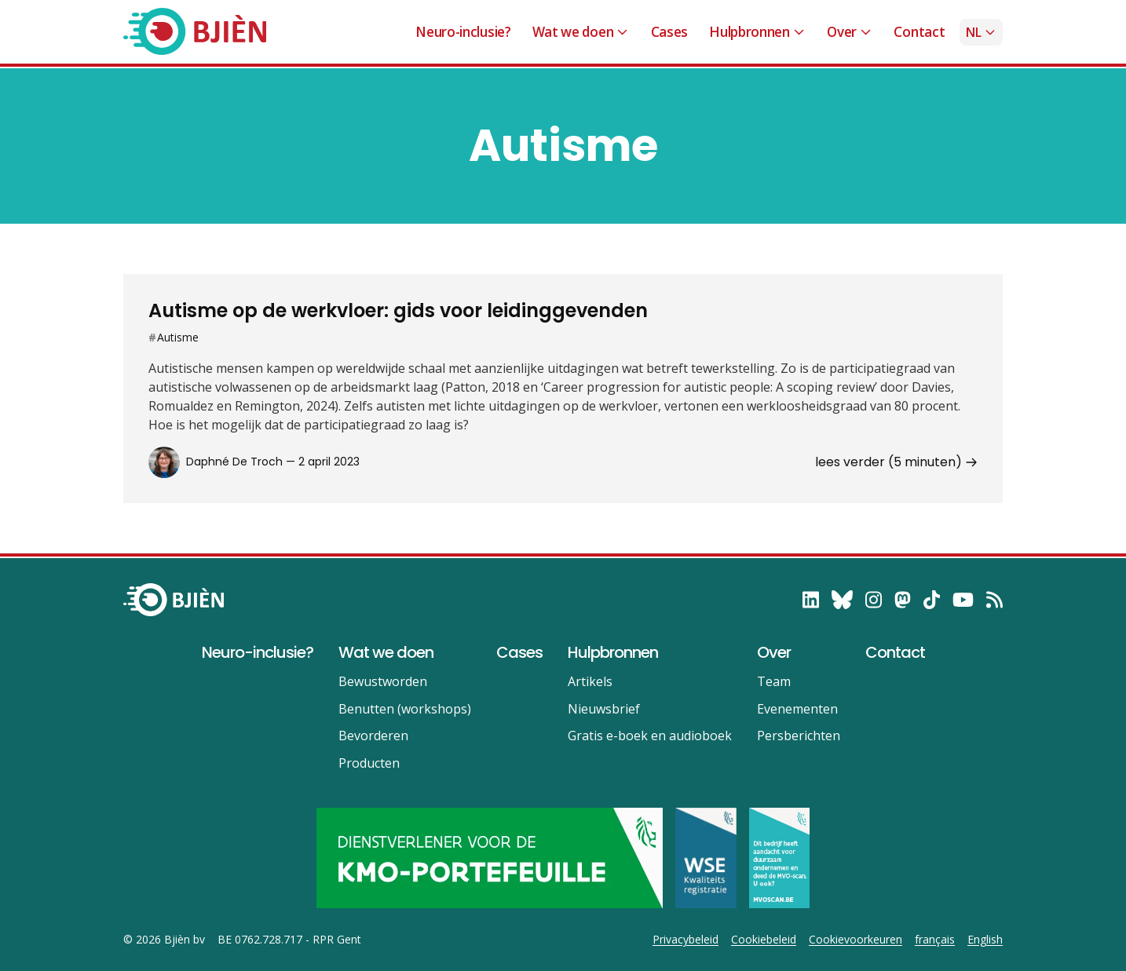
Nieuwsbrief (604, 708)
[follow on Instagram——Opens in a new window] (873, 599)
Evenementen (797, 708)
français (935, 939)
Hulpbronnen (757, 32)
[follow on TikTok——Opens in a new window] (931, 599)
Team (774, 681)
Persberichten (798, 735)
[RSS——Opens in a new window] (994, 599)
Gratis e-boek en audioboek (650, 735)
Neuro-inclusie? (462, 32)
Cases (669, 32)
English (985, 939)
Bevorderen (373, 735)
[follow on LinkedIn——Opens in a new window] (810, 599)
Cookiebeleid (763, 939)
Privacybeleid (685, 939)
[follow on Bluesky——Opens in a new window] (842, 599)
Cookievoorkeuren (855, 939)
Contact (919, 32)
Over (849, 32)
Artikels (590, 681)
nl (981, 32)
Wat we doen (581, 32)
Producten (369, 763)
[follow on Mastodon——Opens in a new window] (902, 599)
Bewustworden (382, 681)
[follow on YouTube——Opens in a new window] (963, 599)
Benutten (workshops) (404, 708)
